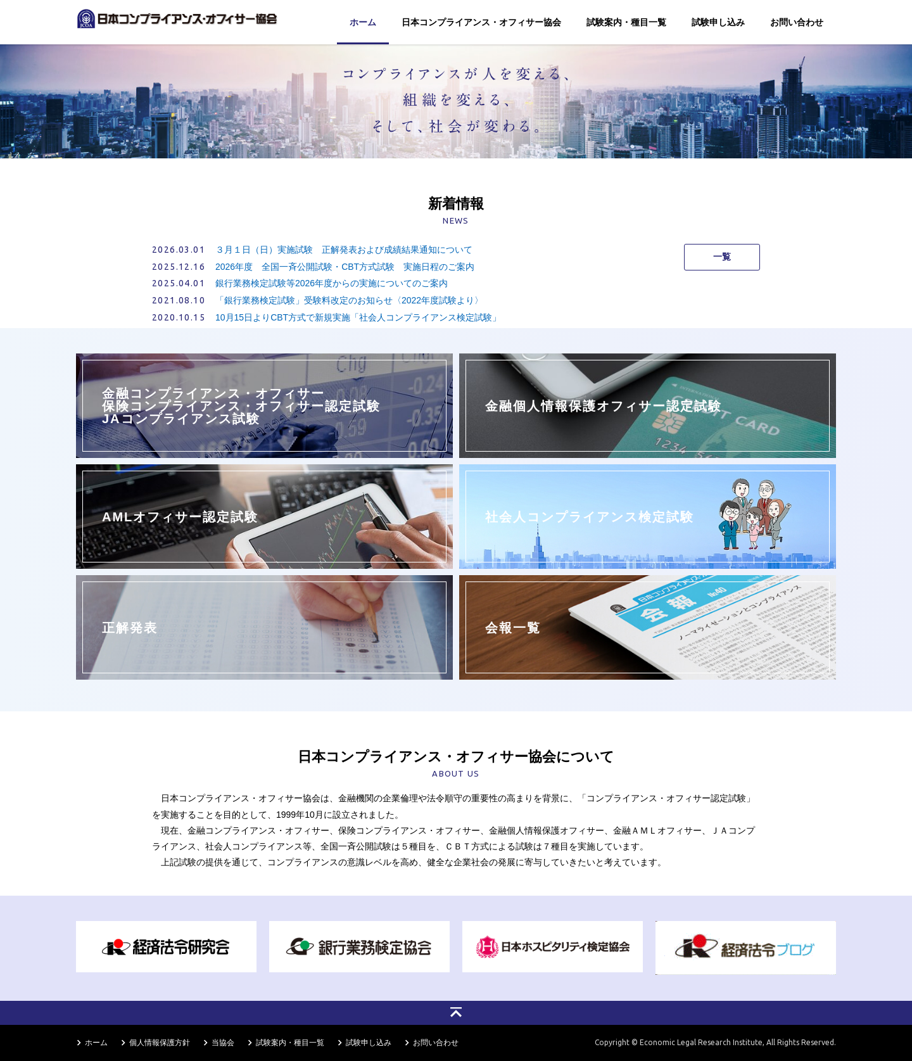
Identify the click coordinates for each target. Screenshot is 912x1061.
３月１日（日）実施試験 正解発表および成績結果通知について (343, 250)
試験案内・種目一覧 (626, 22)
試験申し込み (718, 22)
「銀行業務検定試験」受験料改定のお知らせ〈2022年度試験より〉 (349, 300)
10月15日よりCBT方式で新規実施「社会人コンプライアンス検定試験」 (358, 317)
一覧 (722, 256)
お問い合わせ (796, 22)
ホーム (363, 22)
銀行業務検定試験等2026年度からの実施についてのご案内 (331, 283)
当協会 (223, 1042)
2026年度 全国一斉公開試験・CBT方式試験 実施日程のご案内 (344, 267)
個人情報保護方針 (159, 1042)
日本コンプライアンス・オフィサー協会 (481, 22)
